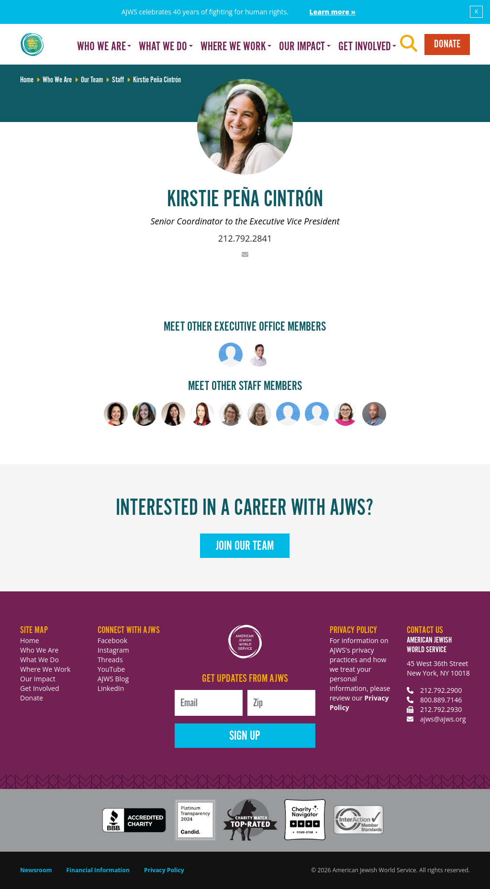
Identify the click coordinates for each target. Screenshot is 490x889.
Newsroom (36, 870)
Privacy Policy (164, 870)
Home (29, 640)
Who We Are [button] (101, 47)
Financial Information (98, 870)
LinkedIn (111, 688)
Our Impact (38, 678)
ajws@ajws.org (443, 718)
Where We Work (45, 669)
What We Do (39, 659)
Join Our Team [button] (245, 546)
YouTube (111, 669)
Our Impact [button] (302, 47)
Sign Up (244, 736)
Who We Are (39, 650)
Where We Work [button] (233, 47)
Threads (110, 659)
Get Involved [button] (364, 47)
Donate (447, 44)
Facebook (112, 640)
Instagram (113, 650)
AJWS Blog (113, 678)
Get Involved (39, 688)
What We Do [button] (163, 47)
